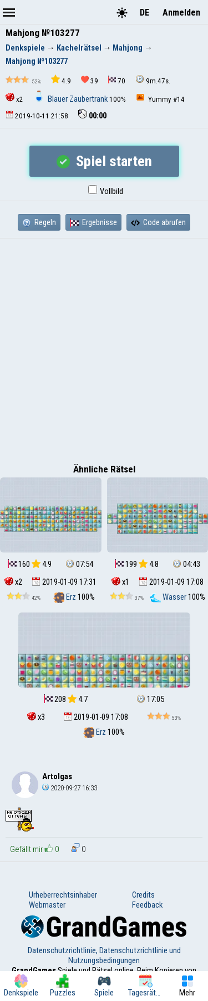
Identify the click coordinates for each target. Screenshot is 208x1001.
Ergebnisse (93, 222)
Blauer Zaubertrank (71, 99)
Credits (143, 895)
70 (116, 80)
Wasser (169, 597)
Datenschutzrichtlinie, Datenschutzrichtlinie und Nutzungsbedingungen (104, 955)
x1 (120, 582)
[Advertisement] (104, 348)
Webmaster (47, 905)
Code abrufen (158, 222)
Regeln (39, 222)
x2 (14, 98)
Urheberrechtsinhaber (63, 895)
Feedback (147, 905)
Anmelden (181, 12)
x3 (36, 717)
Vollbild (105, 191)
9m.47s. (152, 79)
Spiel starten (104, 161)
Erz (65, 597)
